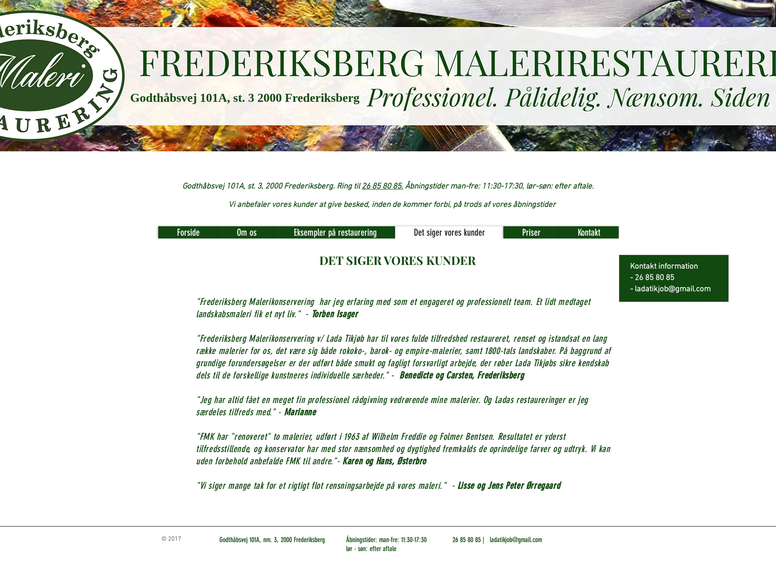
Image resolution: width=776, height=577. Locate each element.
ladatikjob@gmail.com (673, 289)
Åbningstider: (361, 540)
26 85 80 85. (382, 186)
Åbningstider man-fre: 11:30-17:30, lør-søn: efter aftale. (499, 186)
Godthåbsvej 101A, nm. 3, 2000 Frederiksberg (272, 540)
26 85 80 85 (467, 540)
